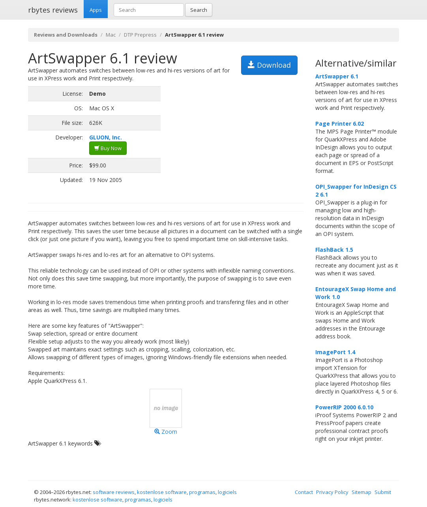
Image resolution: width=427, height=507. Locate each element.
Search (198, 9)
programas (202, 492)
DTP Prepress (140, 34)
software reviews (114, 492)
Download (269, 65)
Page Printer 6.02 (339, 123)
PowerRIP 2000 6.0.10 (344, 407)
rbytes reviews (53, 10)
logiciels (227, 492)
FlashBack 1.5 (334, 249)
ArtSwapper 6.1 (336, 76)
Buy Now (108, 148)
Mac (111, 34)
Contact (304, 492)
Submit (383, 492)
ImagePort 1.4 (335, 352)
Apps (96, 9)
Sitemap (361, 492)
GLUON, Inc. (105, 137)
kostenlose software (162, 492)
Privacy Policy (332, 492)
